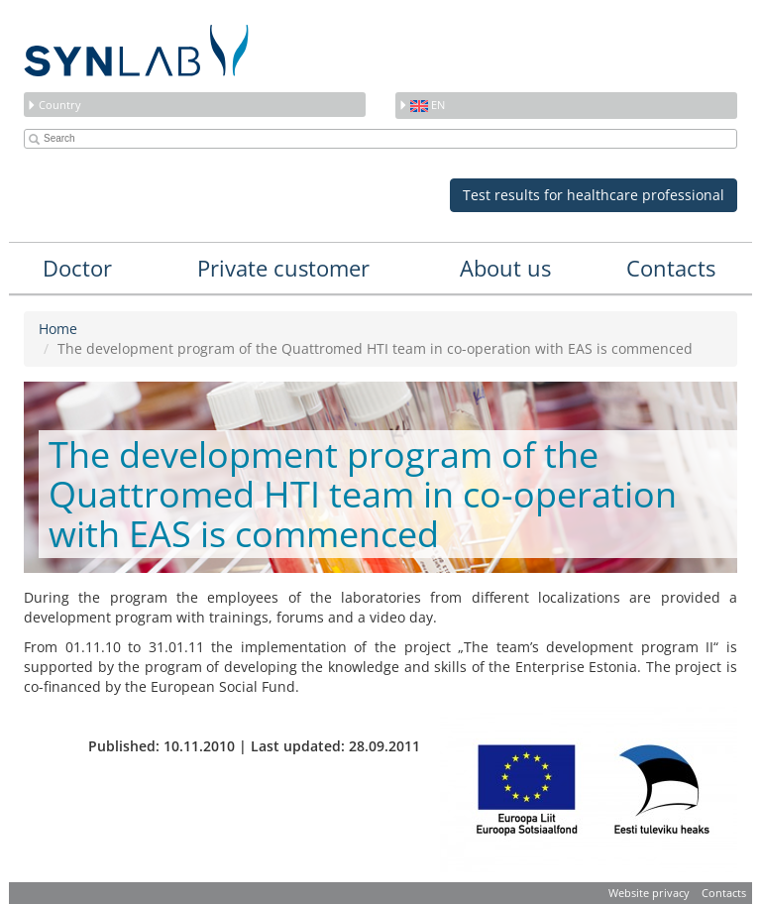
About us (505, 267)
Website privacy (649, 892)
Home (58, 328)
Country (54, 104)
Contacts (670, 267)
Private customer (283, 267)
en (421, 104)
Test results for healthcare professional (593, 194)
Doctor (77, 267)
